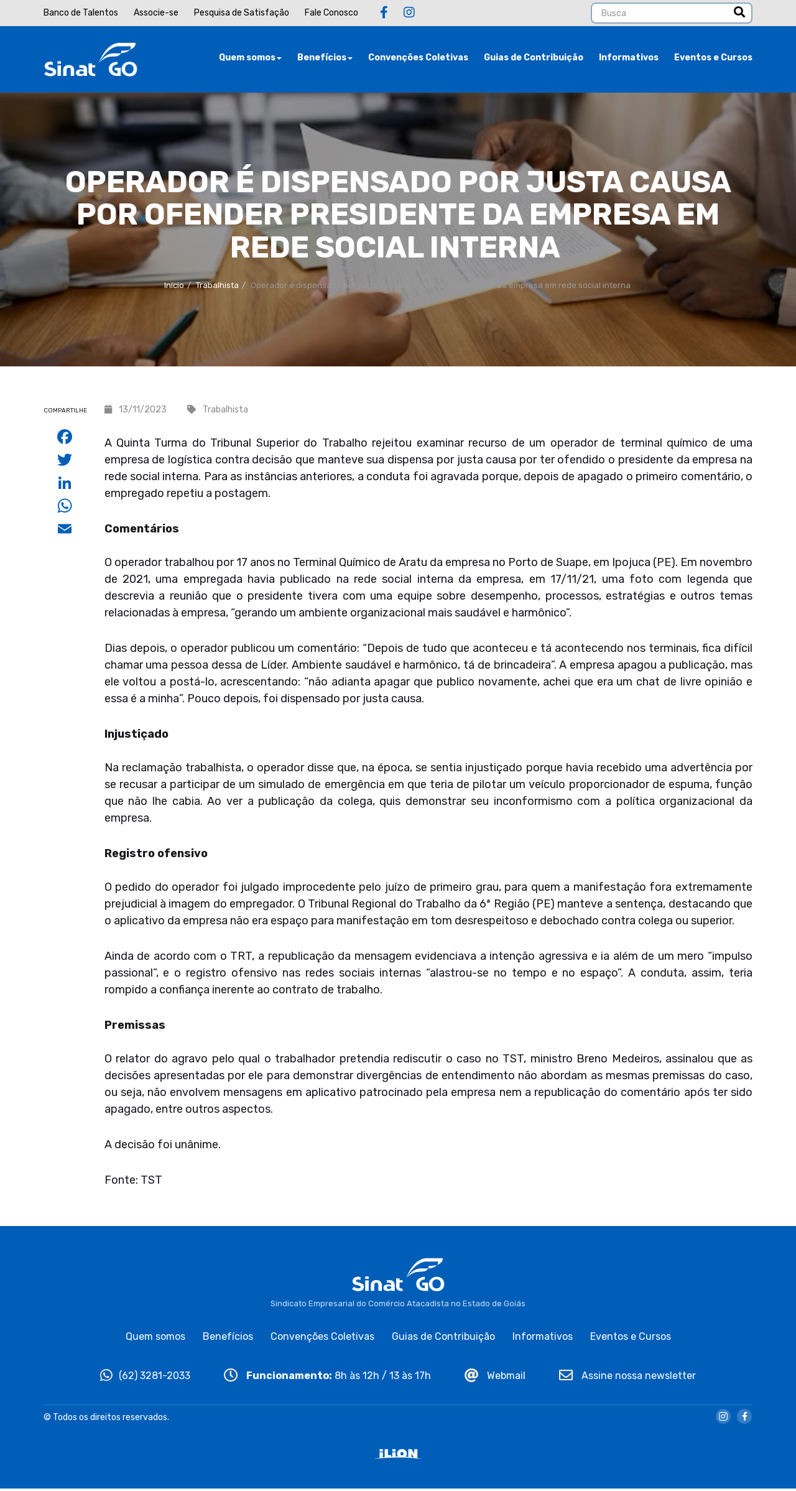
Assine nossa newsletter (627, 1377)
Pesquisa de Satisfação (241, 12)
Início (174, 287)
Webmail (495, 1377)
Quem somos (250, 58)
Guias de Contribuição (533, 58)
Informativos (629, 58)
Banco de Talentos (81, 12)
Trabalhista (217, 287)
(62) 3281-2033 (145, 1377)
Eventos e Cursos (713, 58)
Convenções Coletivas (418, 58)
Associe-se (156, 12)
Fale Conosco (331, 12)
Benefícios (325, 58)
